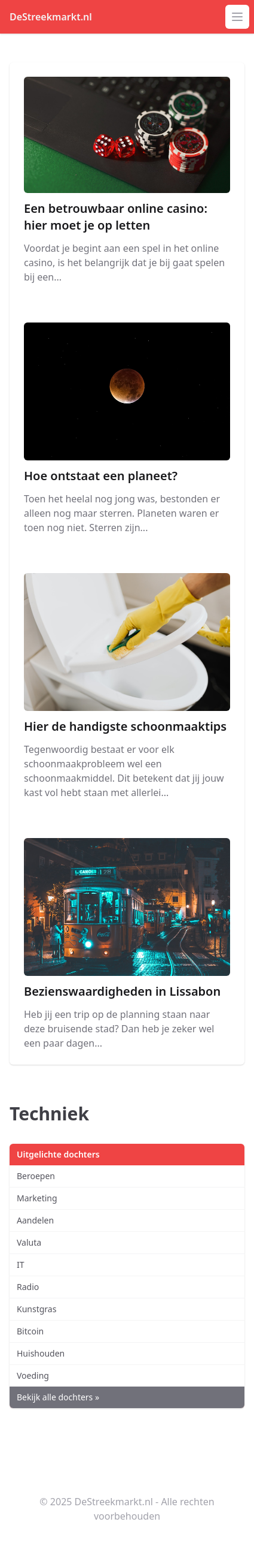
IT (21, 1264)
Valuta (29, 1242)
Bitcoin (30, 1331)
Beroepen (36, 1176)
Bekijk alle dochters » (58, 1397)
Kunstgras (36, 1309)
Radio (28, 1286)
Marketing (37, 1198)
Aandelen (35, 1220)
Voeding (33, 1375)
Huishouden (41, 1353)
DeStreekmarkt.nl (51, 16)
